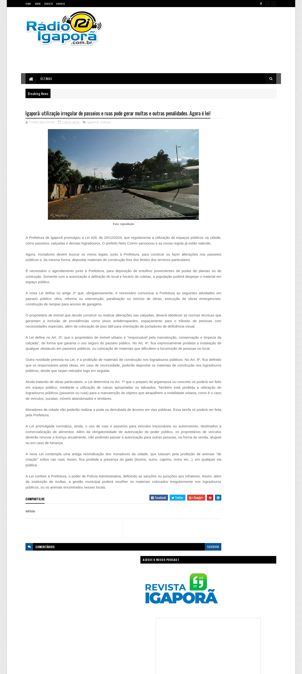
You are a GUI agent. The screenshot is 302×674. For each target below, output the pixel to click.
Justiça (171, 622)
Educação (118, 613)
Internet (156, 622)
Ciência (142, 605)
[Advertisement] (201, 40)
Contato (48, 3)
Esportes (135, 613)
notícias (106, 131)
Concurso (158, 605)
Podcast (164, 630)
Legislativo (119, 630)
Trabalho (118, 647)
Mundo (135, 630)
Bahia (116, 605)
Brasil (129, 605)
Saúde (147, 638)
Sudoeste (162, 638)
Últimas (46, 78)
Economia (175, 605)
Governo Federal (122, 622)
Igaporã (93, 131)
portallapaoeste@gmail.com (56, 650)
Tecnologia (180, 638)
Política (117, 638)
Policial (179, 630)
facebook (184, 577)
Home (28, 3)
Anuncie (60, 3)
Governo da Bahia (156, 613)
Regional (133, 638)
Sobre (38, 3)
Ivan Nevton (187, 668)
